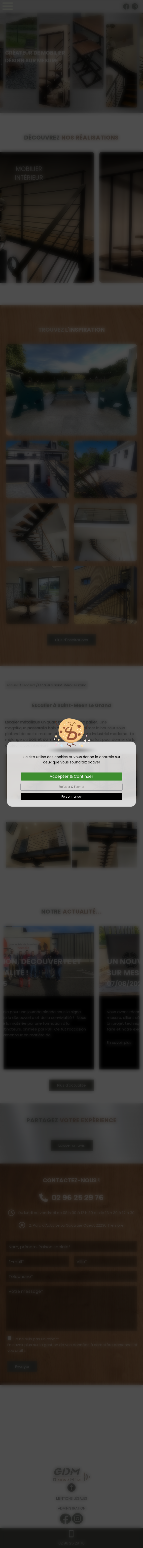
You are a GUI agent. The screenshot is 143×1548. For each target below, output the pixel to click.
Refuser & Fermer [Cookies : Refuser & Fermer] (71, 787)
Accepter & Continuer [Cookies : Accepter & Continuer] (71, 776)
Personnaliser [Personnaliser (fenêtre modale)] (71, 796)
